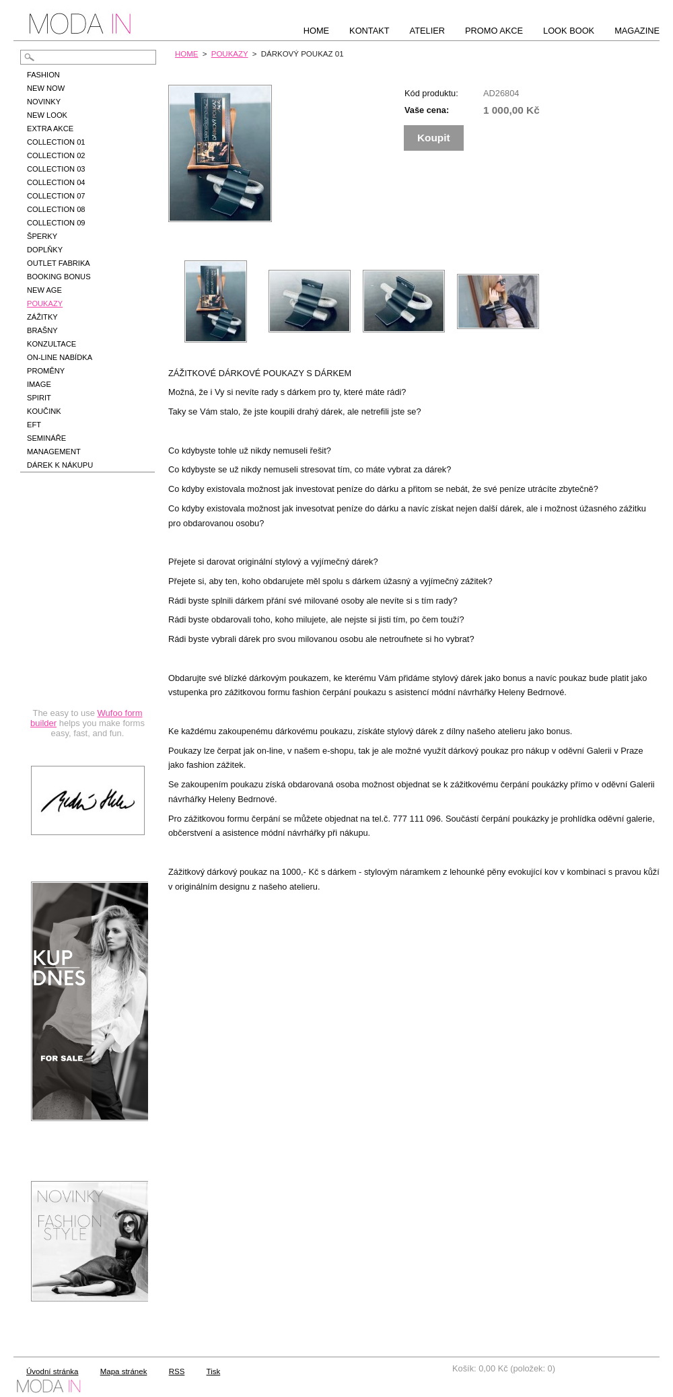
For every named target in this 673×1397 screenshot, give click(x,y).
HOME (187, 54)
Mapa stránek (123, 1371)
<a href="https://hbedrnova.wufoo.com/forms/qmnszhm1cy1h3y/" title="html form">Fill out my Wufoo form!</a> (87, 620)
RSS (177, 1371)
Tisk (214, 1371)
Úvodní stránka (52, 1371)
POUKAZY (229, 54)
